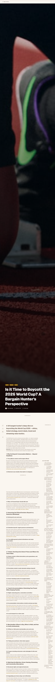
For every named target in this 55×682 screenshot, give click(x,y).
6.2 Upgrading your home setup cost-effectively (49, 553)
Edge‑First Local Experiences (27, 621)
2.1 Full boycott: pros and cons (49, 481)
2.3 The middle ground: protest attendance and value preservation (49, 490)
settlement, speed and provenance (22, 575)
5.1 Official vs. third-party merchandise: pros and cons (49, 533)
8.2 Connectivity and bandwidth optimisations (49, 587)
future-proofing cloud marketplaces (22, 564)
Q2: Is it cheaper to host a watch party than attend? (50, 646)
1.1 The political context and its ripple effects (48, 467)
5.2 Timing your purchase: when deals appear (49, 536)
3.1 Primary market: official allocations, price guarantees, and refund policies (49, 498)
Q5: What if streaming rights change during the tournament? (50, 661)
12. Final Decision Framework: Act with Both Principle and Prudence (48, 627)
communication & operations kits (13, 497)
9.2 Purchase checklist (48, 602)
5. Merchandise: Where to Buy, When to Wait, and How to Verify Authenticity (48, 529)
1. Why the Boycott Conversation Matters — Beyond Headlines (48, 463)
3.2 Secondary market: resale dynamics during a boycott (49, 503)
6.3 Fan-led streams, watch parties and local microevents (49, 558)
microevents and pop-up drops (33, 648)
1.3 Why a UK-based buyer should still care (49, 474)
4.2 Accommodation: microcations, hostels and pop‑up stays (49, 521)
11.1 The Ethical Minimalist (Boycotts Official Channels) (49, 616)
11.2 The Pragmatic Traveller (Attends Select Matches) (49, 619)
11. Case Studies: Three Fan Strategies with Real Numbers (48, 612)
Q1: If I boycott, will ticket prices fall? (50, 641)
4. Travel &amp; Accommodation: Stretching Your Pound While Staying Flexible (48, 511)
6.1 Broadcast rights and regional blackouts (49, 549)
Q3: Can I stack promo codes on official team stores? (50, 652)
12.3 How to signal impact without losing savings (49, 636)
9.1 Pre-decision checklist (49, 599)
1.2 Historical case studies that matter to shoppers (49, 471)
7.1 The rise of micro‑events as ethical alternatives (49, 566)
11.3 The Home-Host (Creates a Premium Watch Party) (49, 623)
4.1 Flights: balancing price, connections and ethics (49, 516)
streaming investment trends (12, 673)
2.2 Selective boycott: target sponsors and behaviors (48, 485)
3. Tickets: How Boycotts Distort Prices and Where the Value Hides (48, 494)
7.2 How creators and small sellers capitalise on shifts (49, 570)
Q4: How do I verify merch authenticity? (50, 656)
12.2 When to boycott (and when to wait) (49, 633)
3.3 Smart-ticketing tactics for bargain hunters (49, 507)
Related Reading (49, 667)
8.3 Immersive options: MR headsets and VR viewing (49, 591)
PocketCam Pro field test (11, 547)
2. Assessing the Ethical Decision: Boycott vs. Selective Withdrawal (48, 478)
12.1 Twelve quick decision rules (49, 630)
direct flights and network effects (22, 509)
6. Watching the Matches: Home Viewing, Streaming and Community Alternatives (48, 546)
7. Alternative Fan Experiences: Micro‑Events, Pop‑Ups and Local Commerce (48, 562)
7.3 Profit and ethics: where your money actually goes (49, 574)
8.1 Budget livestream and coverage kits (48, 583)
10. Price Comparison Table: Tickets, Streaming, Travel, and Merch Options (48, 608)
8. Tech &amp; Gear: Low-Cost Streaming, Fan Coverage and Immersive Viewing (48, 579)
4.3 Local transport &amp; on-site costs (49, 525)
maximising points (29, 582)
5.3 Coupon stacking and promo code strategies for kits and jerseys (49, 541)
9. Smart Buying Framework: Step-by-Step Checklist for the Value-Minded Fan (48, 596)
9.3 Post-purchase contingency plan (49, 605)
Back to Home (5, 1)
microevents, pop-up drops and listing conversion (16, 469)
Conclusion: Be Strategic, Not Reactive (48, 666)
